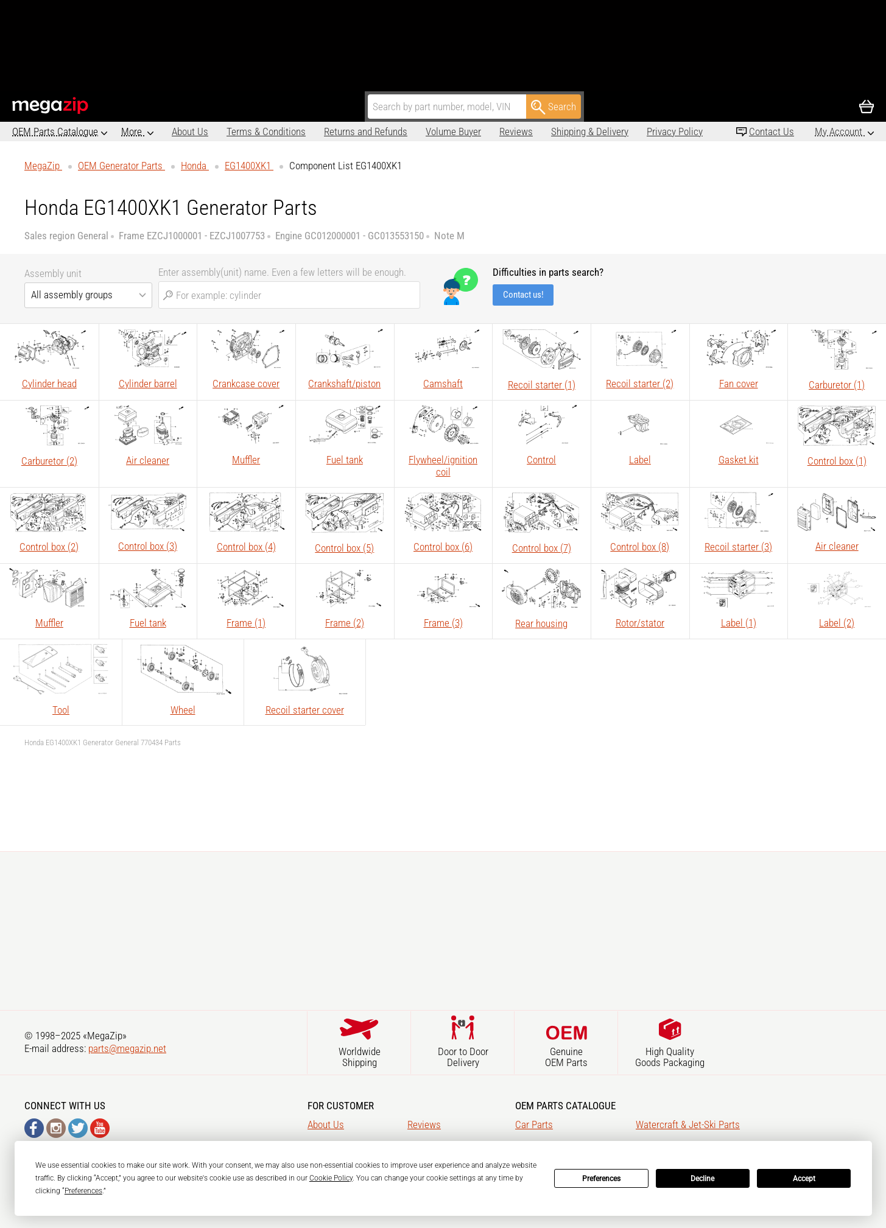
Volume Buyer (403, 131)
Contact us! (523, 294)
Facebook (34, 1128)
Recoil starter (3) (738, 547)
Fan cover (738, 383)
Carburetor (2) (49, 461)
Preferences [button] (83, 1191)
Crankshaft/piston (344, 383)
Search (553, 107)
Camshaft (443, 383)
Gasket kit (739, 460)
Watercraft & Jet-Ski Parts (688, 1124)
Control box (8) (639, 547)
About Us (139, 131)
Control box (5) (344, 548)
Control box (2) (49, 547)
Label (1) (738, 623)
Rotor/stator (640, 623)
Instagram (56, 1128)
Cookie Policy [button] (331, 1178)
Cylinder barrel (148, 383)
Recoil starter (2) (639, 383)
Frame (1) (246, 623)
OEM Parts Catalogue (55, 131)
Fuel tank (344, 460)
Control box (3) (147, 546)
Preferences (601, 1178)
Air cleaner (147, 460)
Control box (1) (837, 461)
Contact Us (771, 131)
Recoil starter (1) (541, 385)
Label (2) (836, 623)
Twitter (78, 1128)
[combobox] (88, 295)
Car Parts (534, 1124)
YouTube (100, 1128)
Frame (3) (443, 623)
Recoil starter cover (304, 710)
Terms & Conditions (215, 131)
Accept (804, 1178)
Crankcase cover (246, 383)
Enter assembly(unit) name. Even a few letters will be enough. (282, 272)
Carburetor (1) (837, 385)
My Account (840, 131)
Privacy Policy (624, 131)
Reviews (465, 131)
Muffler (246, 460)
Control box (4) (246, 547)
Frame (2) (344, 623)
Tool (60, 710)
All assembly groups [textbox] (72, 295)
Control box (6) (443, 547)
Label (640, 460)
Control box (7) (541, 548)
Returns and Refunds (315, 131)
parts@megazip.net (127, 1048)
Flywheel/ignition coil (443, 466)
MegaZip (51, 105)
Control (541, 460)
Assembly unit (53, 273)
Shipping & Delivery (539, 131)
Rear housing (541, 623)
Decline (702, 1178)
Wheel (183, 710)
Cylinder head (49, 383)
